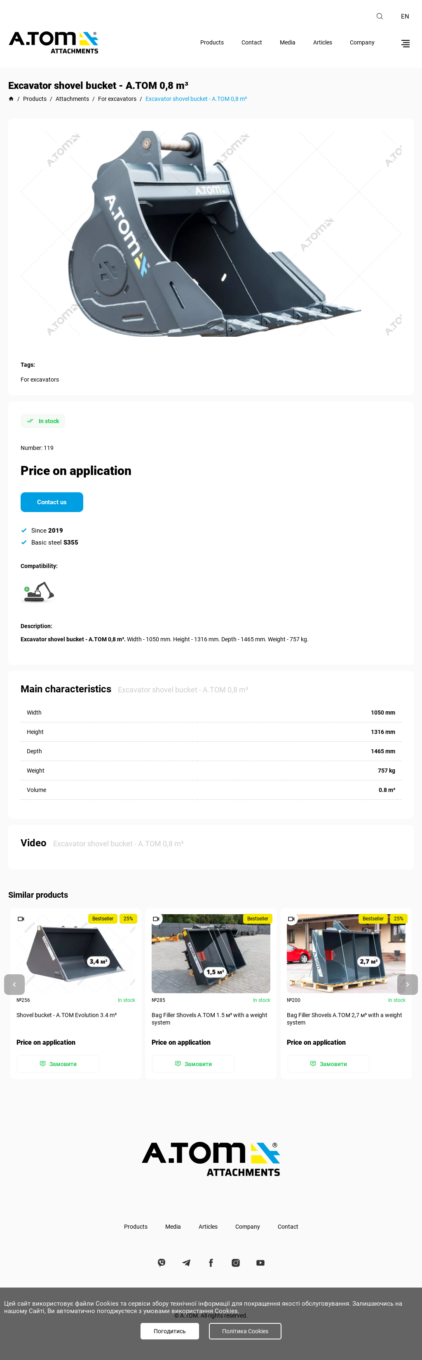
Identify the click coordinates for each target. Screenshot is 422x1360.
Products (212, 42)
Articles (322, 42)
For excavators (40, 379)
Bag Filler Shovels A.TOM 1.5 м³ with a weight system (209, 1019)
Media (287, 42)
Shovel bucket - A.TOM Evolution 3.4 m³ (66, 1015)
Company (362, 42)
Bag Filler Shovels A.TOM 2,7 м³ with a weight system (344, 1019)
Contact (251, 42)
